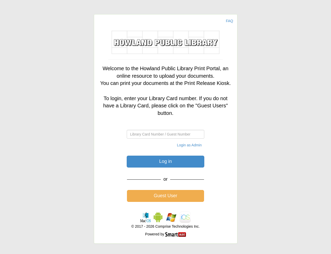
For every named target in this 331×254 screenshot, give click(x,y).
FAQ (229, 21)
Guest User (165, 195)
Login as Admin (189, 145)
